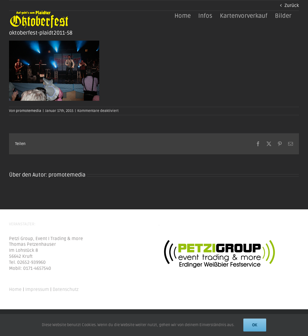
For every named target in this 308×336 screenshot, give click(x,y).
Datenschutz (66, 289)
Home (15, 289)
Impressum (37, 289)
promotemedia (28, 111)
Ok (254, 325)
